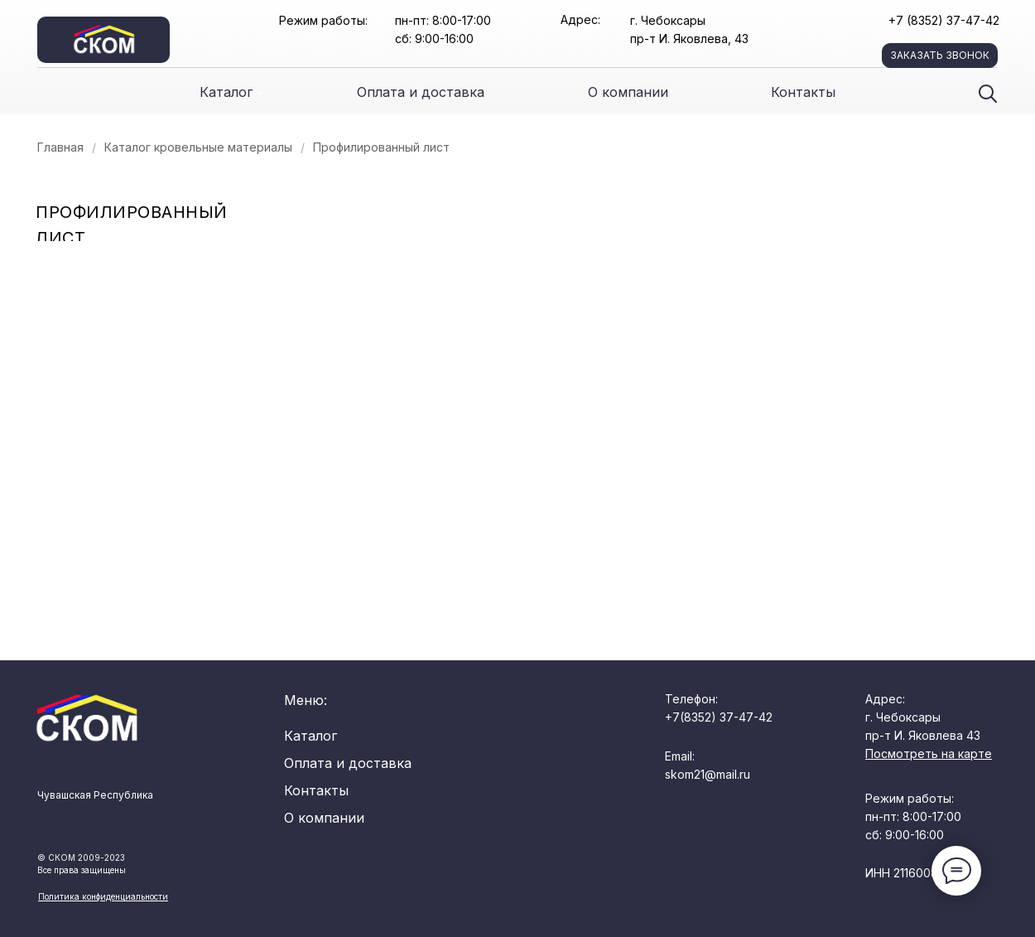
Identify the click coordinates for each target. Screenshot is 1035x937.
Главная (60, 147)
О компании (628, 92)
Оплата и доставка (420, 92)
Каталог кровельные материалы (198, 147)
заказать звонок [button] (939, 55)
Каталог (226, 92)
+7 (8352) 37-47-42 (943, 20)
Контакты (803, 92)
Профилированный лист (381, 147)
